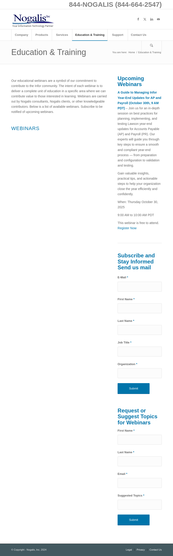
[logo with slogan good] (33, 19)
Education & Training (48, 52)
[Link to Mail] (158, 19)
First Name (126, 299)
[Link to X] (144, 19)
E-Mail (123, 277)
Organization (127, 364)
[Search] (151, 46)
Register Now (127, 228)
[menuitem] (21, 35)
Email (122, 474)
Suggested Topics (131, 495)
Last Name (126, 321)
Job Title (124, 342)
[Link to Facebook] (138, 19)
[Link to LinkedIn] (151, 19)
